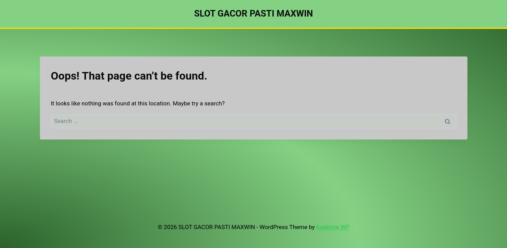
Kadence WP (332, 227)
